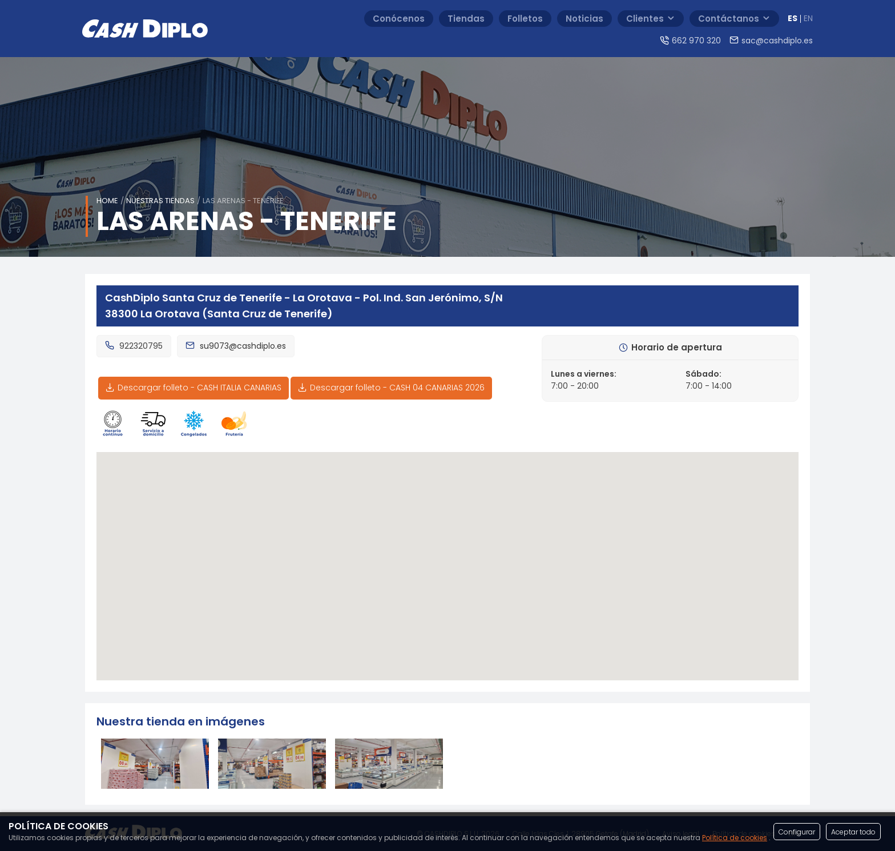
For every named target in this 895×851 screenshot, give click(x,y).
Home (107, 200)
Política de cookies (734, 837)
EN (808, 18)
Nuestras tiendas (161, 200)
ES (792, 18)
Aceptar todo (853, 832)
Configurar (797, 832)
